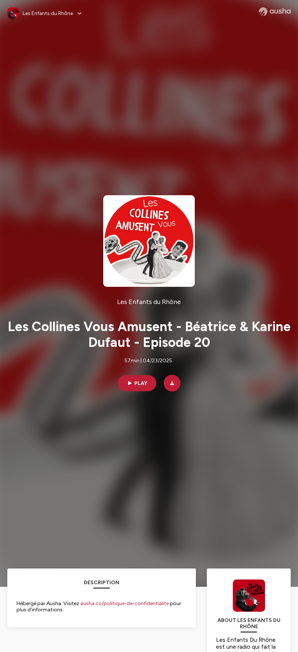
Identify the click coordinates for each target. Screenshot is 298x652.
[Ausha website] (275, 11)
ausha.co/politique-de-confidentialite (124, 603)
